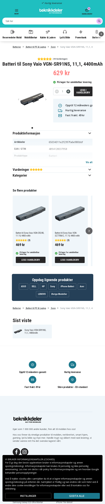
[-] (57, 91)
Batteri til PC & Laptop (35, 47)
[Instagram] (24, 451)
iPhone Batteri (67, 286)
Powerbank (80, 34)
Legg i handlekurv (83, 91)
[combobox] (52, 21)
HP (43, 286)
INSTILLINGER (28, 496)
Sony (53, 47)
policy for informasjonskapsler (58, 469)
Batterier (17, 47)
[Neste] (101, 34)
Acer (82, 286)
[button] (52, 133)
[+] (68, 91)
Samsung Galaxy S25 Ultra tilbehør (28, 502)
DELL (34, 286)
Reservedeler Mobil (12, 34)
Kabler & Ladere (48, 34)
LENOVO (42, 294)
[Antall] (62, 91)
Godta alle (76, 496)
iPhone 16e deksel (64, 502)
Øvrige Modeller (59, 294)
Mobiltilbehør (30, 34)
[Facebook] (16, 451)
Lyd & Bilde (65, 34)
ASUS (23, 286)
